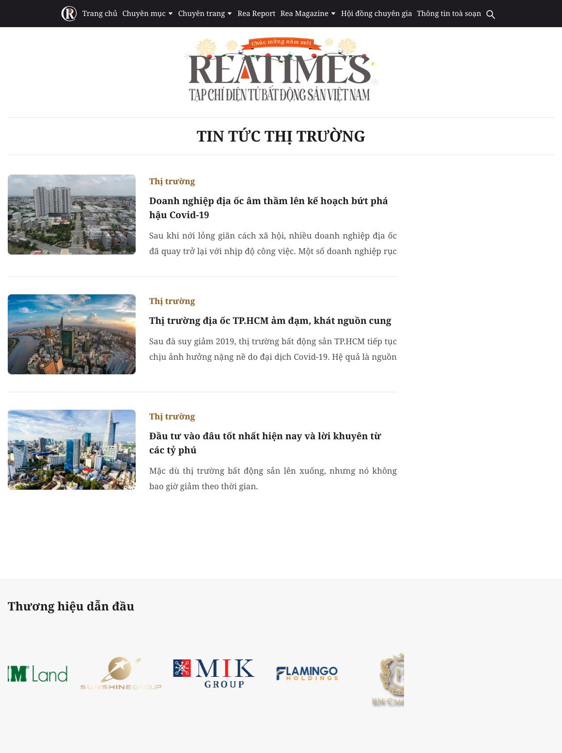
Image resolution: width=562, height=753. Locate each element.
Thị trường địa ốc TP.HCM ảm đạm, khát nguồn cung (270, 320)
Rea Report (256, 13)
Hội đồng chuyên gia (376, 13)
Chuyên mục (147, 13)
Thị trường (172, 181)
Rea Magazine (308, 13)
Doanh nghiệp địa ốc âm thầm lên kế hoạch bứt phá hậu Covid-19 (268, 207)
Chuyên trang (205, 13)
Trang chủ (99, 13)
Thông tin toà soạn (449, 13)
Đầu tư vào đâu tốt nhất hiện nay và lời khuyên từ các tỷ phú (265, 443)
